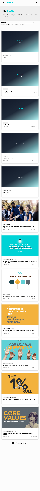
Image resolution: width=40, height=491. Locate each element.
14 (21, 443)
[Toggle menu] (36, 2)
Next (26, 443)
